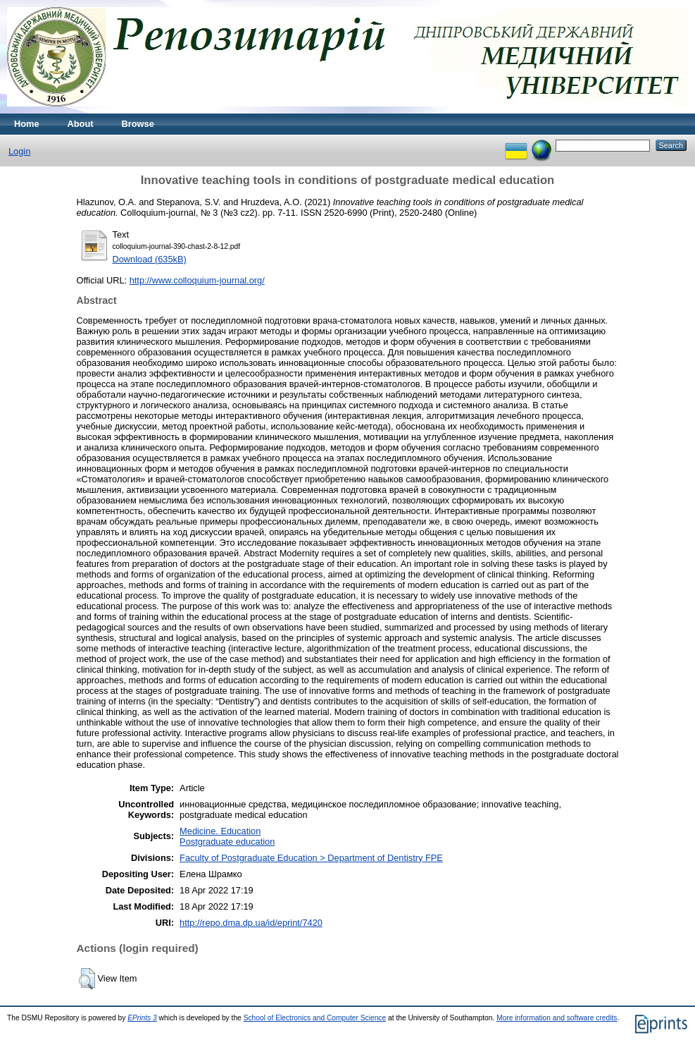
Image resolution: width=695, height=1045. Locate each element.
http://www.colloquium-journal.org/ (197, 280)
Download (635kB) (150, 259)
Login (19, 151)
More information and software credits (556, 1018)
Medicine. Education (220, 831)
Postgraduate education (227, 841)
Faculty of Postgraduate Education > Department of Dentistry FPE (311, 858)
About (81, 123)
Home (26, 123)
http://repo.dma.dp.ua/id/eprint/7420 (251, 922)
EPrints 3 (142, 1018)
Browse (138, 123)
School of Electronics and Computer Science (315, 1018)
